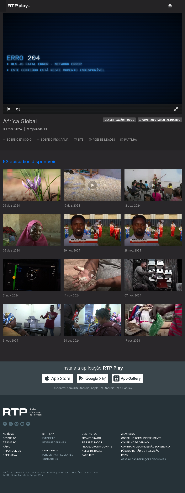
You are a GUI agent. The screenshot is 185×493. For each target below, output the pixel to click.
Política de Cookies (43, 472)
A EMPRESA (128, 433)
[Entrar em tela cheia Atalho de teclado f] (176, 109)
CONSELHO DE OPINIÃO (135, 442)
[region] (92, 63)
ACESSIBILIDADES (102, 139)
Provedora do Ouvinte (97, 446)
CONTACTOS (89, 433)
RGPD (124, 455)
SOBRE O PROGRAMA (52, 139)
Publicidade (91, 472)
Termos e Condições (70, 472)
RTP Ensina (10, 455)
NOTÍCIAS (8, 433)
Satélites (88, 455)
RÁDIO (6, 446)
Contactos (50, 459)
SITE (78, 139)
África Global (20, 121)
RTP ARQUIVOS (12, 450)
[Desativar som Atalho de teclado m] (18, 109)
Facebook (5, 424)
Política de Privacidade (16, 472)
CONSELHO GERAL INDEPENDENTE (141, 438)
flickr (28, 424)
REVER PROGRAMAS (54, 442)
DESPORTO (9, 438)
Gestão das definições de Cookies (143, 459)
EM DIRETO (48, 438)
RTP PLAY (48, 433)
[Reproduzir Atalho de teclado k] (9, 109)
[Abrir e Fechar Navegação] (180, 6)
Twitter (11, 424)
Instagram (16, 424)
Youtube (22, 424)
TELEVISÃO (9, 442)
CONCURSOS (50, 450)
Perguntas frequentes (57, 454)
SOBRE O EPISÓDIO (17, 139)
